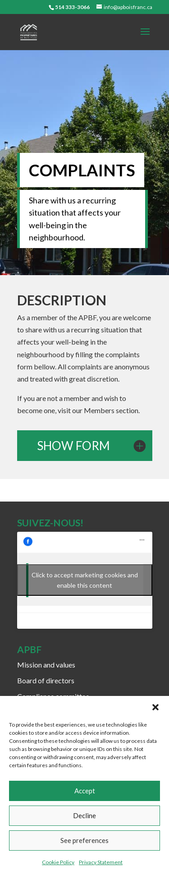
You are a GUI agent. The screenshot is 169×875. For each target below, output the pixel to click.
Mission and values (46, 664)
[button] (155, 707)
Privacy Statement (101, 862)
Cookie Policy (58, 862)
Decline (84, 815)
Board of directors (45, 680)
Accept (84, 791)
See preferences (84, 840)
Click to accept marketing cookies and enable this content (85, 580)
